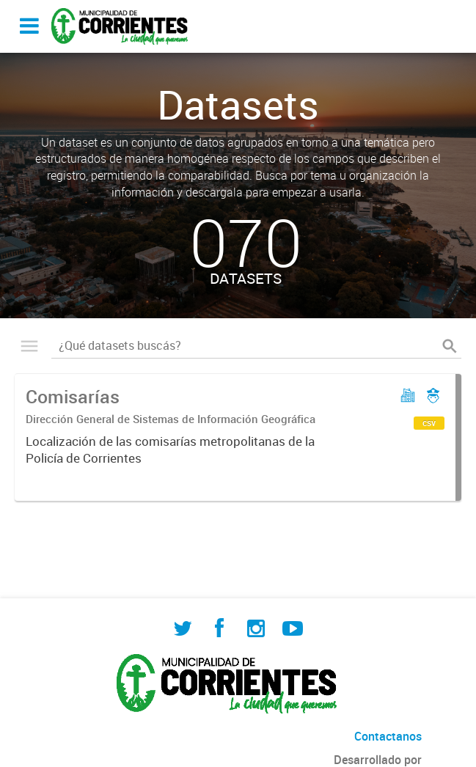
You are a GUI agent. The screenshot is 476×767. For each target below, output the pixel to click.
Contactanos (388, 736)
